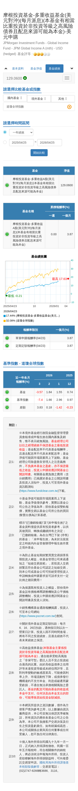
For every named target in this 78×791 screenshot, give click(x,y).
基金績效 (54, 68)
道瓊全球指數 (39, 107)
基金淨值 (36, 68)
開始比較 (39, 152)
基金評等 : (33, 54)
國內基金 (15, 95)
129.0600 (16, 78)
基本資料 (18, 68)
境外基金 (39, 98)
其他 (63, 98)
